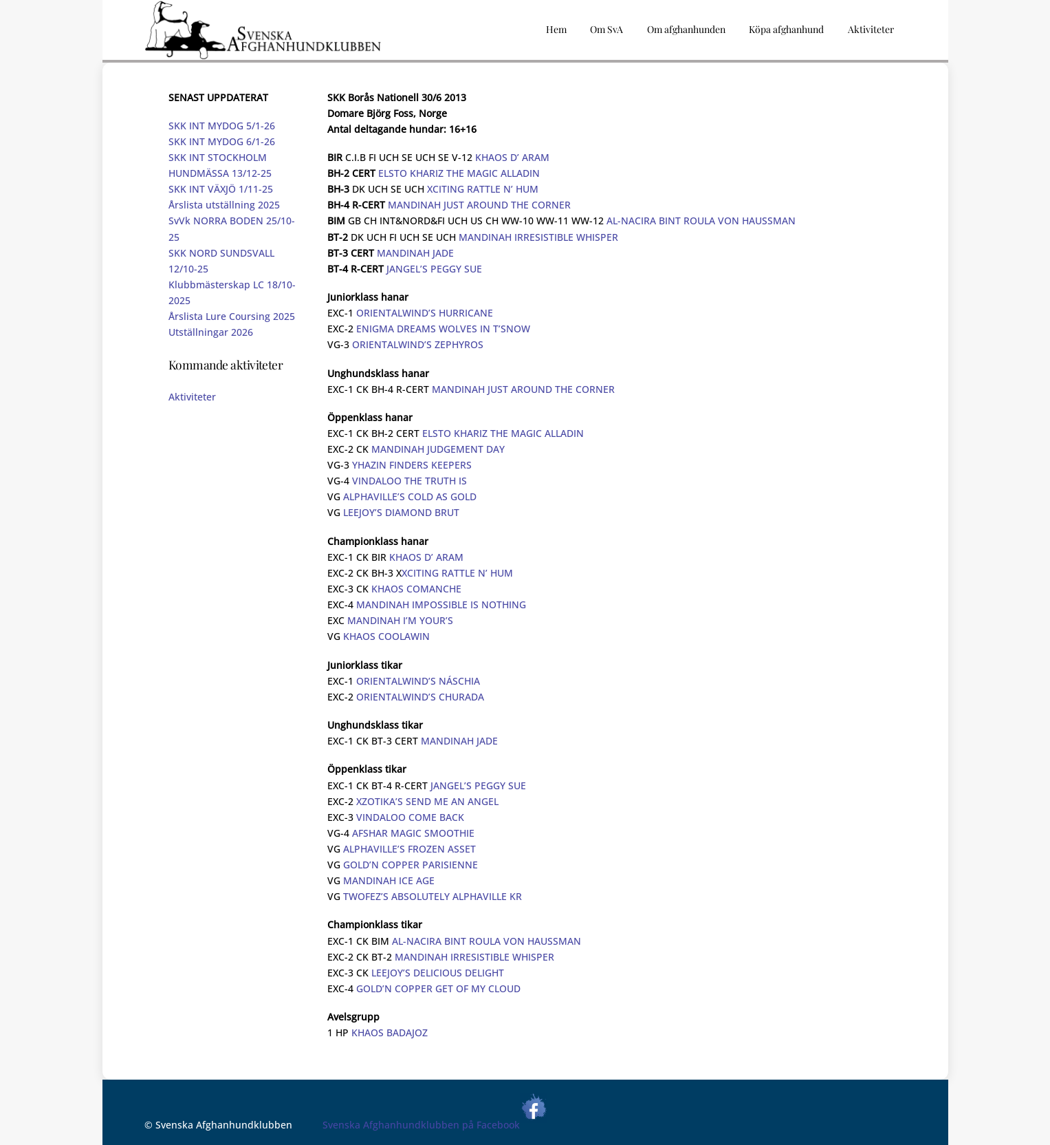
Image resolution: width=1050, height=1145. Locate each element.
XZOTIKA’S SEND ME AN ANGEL (427, 801)
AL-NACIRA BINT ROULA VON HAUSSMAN (701, 220)
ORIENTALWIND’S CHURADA (420, 696)
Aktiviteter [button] (871, 29)
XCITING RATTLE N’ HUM (482, 188)
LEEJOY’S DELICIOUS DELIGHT (437, 972)
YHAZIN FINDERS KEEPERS (412, 464)
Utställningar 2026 (210, 332)
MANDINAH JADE (415, 252)
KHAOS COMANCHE (416, 588)
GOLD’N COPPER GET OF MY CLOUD (438, 988)
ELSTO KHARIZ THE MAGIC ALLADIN (459, 173)
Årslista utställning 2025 (224, 204)
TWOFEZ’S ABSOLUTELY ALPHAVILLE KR (432, 896)
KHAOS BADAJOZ (389, 1032)
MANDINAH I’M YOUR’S (400, 620)
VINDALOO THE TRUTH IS (409, 480)
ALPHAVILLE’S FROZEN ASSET (409, 848)
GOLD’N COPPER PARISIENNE (410, 864)
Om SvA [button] (606, 29)
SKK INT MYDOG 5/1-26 (221, 125)
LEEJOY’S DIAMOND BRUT (401, 512)
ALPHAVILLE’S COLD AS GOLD (410, 496)
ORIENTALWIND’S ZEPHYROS (417, 344)
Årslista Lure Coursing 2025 (231, 316)
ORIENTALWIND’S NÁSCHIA (418, 680)
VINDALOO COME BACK (410, 817)
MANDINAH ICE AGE (389, 880)
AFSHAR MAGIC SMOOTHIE (413, 832)
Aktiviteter (192, 396)
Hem (556, 29)
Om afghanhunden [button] (686, 29)
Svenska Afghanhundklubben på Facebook (434, 1124)
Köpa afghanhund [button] (786, 29)
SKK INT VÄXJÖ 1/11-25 (220, 188)
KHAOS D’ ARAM (512, 157)
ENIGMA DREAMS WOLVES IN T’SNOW (443, 328)
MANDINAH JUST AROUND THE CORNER (479, 204)
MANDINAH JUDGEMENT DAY (438, 449)
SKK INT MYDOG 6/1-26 (221, 141)
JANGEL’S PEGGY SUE (434, 268)
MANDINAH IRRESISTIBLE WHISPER (538, 237)
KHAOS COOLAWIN (386, 636)
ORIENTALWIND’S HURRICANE (424, 312)
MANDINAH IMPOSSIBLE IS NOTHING (441, 604)
